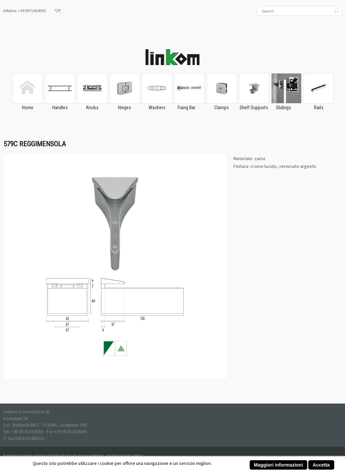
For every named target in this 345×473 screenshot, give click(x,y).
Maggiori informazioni (278, 465)
